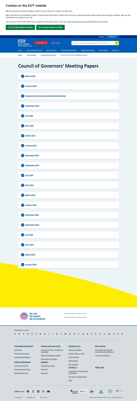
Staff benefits (73, 361)
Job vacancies (73, 364)
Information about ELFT (69, 50)
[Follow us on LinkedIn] (38, 392)
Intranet (102, 37)
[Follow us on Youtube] (48, 392)
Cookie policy (18, 397)
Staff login (112, 37)
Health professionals (87, 50)
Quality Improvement (21, 354)
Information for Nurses (22, 369)
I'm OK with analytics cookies (20, 27)
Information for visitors (49, 359)
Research (44, 362)
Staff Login (99, 367)
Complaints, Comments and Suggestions (78, 372)
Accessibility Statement (22, 357)
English (56, 43)
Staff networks (73, 357)
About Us (44, 369)
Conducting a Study (48, 366)
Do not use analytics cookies (50, 27)
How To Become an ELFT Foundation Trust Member (104, 351)
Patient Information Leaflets (51, 355)
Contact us (115, 50)
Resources (44, 373)
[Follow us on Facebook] (28, 392)
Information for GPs (21, 366)
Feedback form (31, 397)
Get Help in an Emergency (77, 377)
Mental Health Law (21, 373)
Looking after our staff (76, 354)
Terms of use (43, 397)
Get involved (103, 50)
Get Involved (100, 346)
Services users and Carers (51, 346)
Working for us (52, 50)
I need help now (41, 43)
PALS (70, 380)
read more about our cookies (79, 22)
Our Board (18, 350)
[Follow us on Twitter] (33, 392)
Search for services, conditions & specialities (52, 351)
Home (20, 50)
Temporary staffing (75, 350)
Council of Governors (48, 55)
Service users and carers (34, 50)
